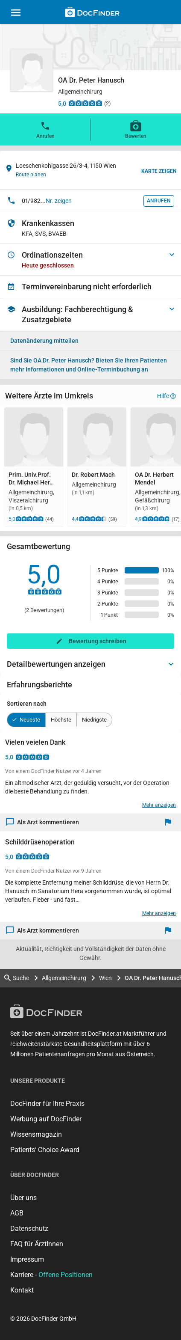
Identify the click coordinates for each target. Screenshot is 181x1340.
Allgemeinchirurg (64, 978)
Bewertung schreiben (97, 641)
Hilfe (166, 395)
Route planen (31, 175)
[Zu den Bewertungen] (85, 103)
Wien (105, 978)
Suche (16, 978)
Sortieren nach (27, 703)
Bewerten (135, 129)
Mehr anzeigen (159, 805)
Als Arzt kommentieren (42, 822)
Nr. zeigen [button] (59, 200)
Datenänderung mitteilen (44, 340)
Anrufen (45, 129)
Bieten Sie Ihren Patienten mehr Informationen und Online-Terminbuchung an (88, 365)
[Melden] (170, 822)
